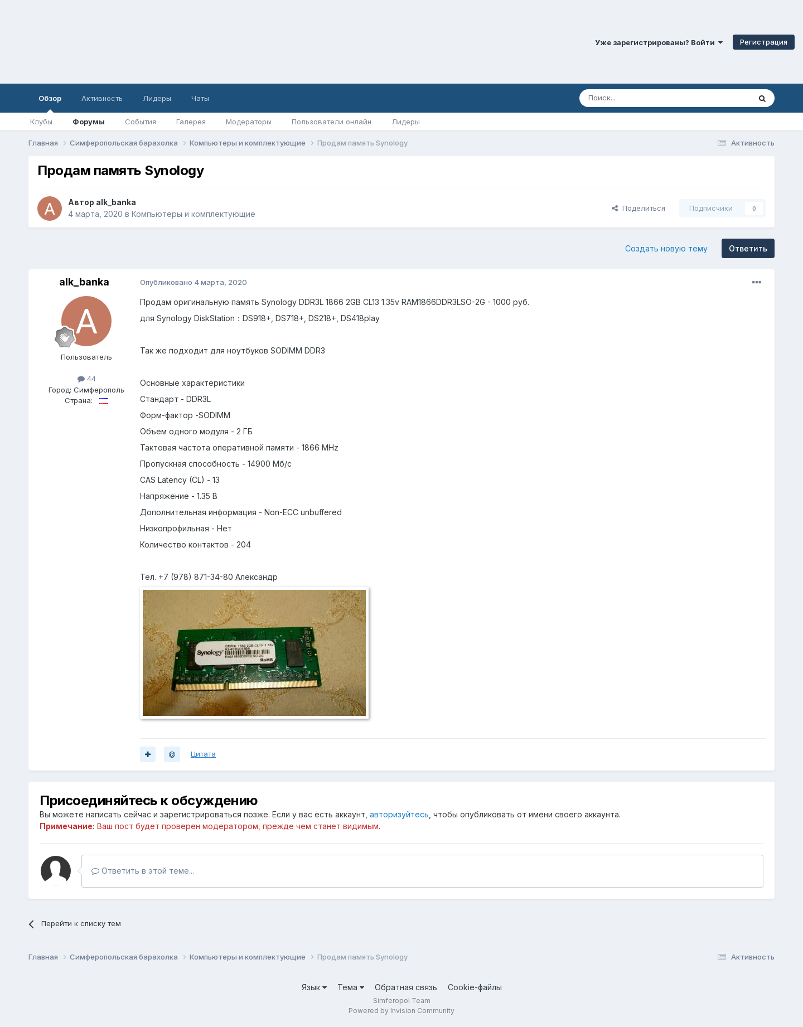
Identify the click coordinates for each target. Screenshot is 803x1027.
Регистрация (763, 41)
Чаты (200, 98)
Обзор (49, 103)
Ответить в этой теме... (142, 870)
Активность (102, 98)
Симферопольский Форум (153, 42)
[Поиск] (639, 98)
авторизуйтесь (399, 814)
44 (87, 378)
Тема (350, 987)
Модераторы (249, 121)
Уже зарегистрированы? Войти (659, 42)
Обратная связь (406, 987)
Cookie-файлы (475, 987)
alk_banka (116, 202)
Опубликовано (193, 282)
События (140, 121)
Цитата (203, 753)
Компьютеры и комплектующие (193, 214)
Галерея (191, 121)
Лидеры (405, 121)
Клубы (41, 121)
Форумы (88, 121)
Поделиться (638, 208)
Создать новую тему (666, 248)
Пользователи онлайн (331, 121)
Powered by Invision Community (401, 1010)
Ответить (748, 248)
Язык (314, 987)
